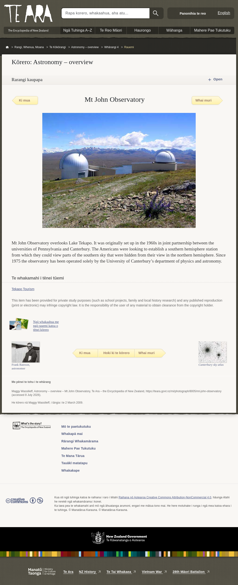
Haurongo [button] (142, 30)
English (224, 13)
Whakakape (70, 470)
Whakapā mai (72, 434)
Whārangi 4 (111, 47)
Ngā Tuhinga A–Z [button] (77, 30)
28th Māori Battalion (191, 572)
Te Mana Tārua (73, 456)
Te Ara (68, 572)
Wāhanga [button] (174, 30)
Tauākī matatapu (74, 463)
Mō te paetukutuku (76, 426)
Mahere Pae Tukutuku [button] (212, 30)
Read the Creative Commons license (24, 503)
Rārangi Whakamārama (79, 441)
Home (7, 47)
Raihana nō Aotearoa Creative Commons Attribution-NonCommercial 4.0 (165, 497)
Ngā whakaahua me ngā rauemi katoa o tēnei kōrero (48, 326)
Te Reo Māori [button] (111, 30)
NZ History (90, 572)
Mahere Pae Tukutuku (78, 448)
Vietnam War (154, 572)
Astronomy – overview (85, 47)
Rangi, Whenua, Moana (29, 47)
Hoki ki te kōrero (116, 353)
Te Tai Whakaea (121, 572)
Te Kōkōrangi (58, 47)
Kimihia (156, 13)
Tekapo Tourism (23, 289)
